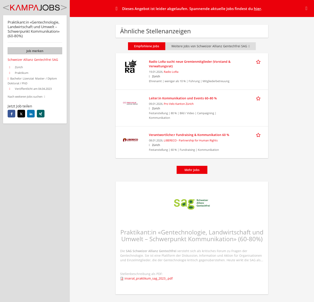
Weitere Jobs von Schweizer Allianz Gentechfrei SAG (210, 46)
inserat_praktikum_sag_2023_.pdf (149, 278)
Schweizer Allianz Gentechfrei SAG (33, 60)
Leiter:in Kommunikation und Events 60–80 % (183, 98)
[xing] (40, 113)
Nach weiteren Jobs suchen (25, 96)
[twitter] (21, 113)
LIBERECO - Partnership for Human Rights (191, 140)
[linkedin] (31, 113)
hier (257, 8)
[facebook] (11, 113)
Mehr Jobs (192, 170)
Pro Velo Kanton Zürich (179, 104)
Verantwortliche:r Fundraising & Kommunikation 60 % (189, 135)
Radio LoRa (171, 72)
